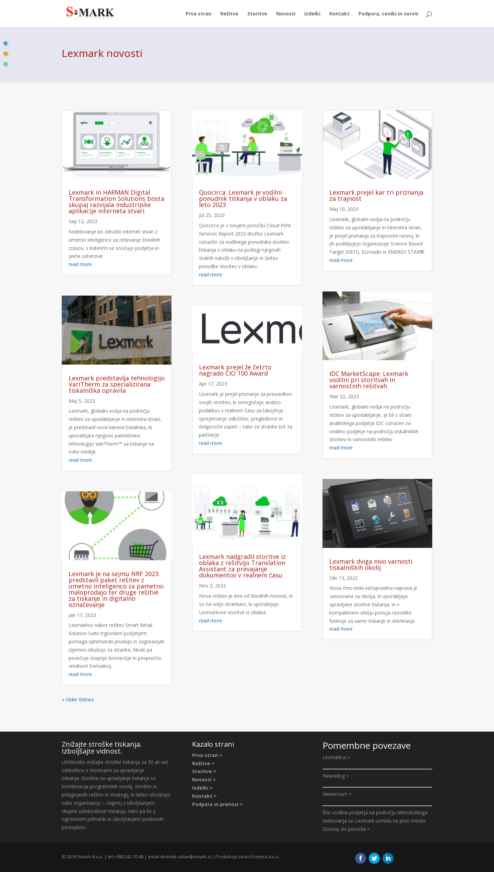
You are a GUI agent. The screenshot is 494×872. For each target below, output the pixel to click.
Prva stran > (207, 755)
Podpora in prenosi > (217, 804)
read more (80, 264)
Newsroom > (337, 794)
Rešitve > (203, 763)
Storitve (257, 14)
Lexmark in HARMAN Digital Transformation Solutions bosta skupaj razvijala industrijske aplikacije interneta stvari (116, 201)
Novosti (285, 14)
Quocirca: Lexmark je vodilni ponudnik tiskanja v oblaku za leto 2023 (243, 198)
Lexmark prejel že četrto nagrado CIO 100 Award (235, 370)
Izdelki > (202, 787)
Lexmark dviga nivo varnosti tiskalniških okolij (370, 564)
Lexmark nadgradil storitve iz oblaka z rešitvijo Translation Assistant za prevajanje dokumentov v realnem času (242, 565)
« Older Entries (78, 699)
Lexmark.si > (336, 757)
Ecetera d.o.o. (265, 856)
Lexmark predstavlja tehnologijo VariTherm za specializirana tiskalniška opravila (117, 384)
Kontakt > (204, 796)
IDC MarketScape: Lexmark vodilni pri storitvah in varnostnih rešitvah (368, 379)
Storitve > (204, 771)
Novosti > (204, 779)
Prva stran (198, 14)
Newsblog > (335, 775)
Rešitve (229, 14)
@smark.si (200, 856)
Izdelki (312, 14)
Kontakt (339, 14)
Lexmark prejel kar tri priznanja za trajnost (376, 195)
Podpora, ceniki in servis (388, 14)
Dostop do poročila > (346, 829)
